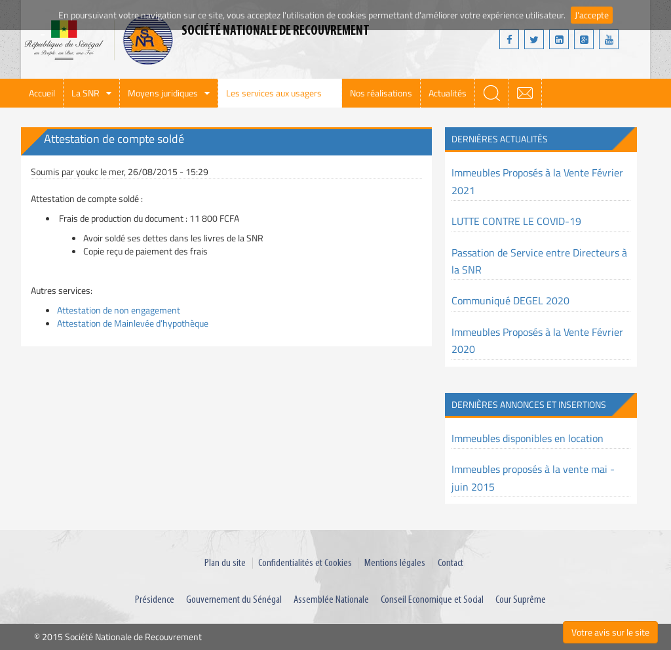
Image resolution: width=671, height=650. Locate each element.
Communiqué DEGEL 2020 (510, 300)
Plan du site (225, 563)
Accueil (42, 93)
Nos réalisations (381, 93)
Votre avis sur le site (610, 632)
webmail (524, 93)
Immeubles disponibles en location (527, 438)
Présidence (154, 599)
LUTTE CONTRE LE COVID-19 (516, 221)
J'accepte (592, 15)
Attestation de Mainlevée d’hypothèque (132, 323)
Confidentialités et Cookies (305, 563)
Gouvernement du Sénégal (234, 599)
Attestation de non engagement (118, 310)
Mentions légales (394, 563)
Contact (450, 563)
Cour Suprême (520, 599)
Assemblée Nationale (331, 599)
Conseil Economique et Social (432, 599)
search (491, 93)
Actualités (448, 93)
